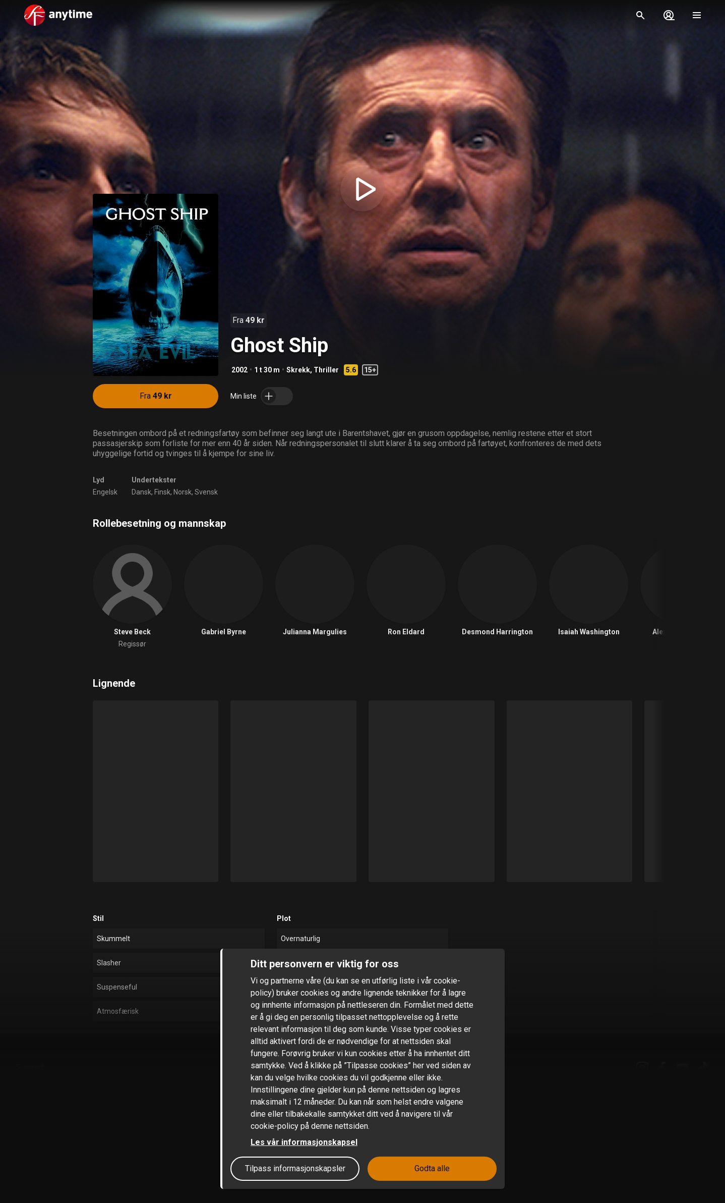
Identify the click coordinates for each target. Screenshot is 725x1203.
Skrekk (298, 370)
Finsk (162, 492)
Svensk (206, 492)
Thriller (326, 370)
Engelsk (105, 492)
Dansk (141, 492)
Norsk (182, 492)
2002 (239, 370)
